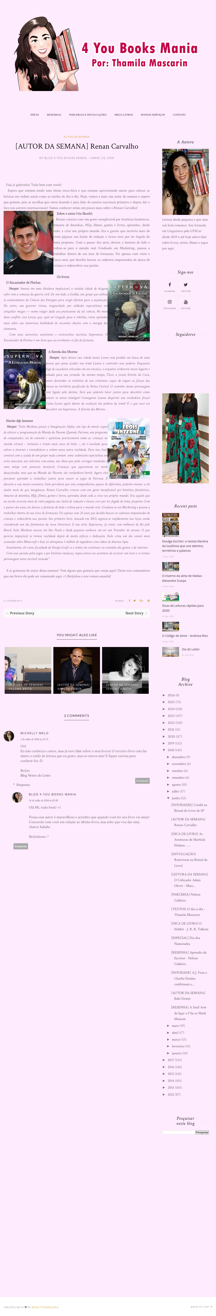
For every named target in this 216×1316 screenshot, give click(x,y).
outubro (177, 771)
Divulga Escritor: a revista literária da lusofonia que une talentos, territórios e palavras (185, 546)
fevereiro (178, 1046)
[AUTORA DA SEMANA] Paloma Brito (26, 687)
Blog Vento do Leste (35, 775)
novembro (179, 764)
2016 (171, 1067)
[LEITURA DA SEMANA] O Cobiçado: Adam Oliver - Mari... (189, 880)
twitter (186, 287)
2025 (171, 702)
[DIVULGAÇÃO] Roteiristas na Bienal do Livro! (189, 860)
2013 (171, 1087)
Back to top (201, 1306)
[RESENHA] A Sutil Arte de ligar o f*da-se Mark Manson (188, 1013)
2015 (171, 1073)
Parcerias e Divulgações (88, 114)
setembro (178, 777)
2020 (171, 736)
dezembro (178, 757)
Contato (179, 114)
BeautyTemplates (45, 1307)
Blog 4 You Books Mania (52, 794)
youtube (185, 304)
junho (176, 798)
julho (175, 791)
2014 (171, 1080)
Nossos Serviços (153, 114)
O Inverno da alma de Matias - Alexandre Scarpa (182, 578)
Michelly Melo (34, 733)
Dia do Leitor (191, 649)
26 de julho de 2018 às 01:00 (43, 800)
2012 (171, 1094)
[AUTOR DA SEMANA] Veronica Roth (122, 687)
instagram (170, 304)
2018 (171, 750)
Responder (142, 780)
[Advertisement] (189, 1217)
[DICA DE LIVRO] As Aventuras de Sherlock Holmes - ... (188, 840)
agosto (176, 784)
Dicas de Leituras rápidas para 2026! (183, 608)
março (176, 1039)
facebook (169, 287)
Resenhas (54, 114)
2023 (171, 715)
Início (34, 114)
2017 (171, 1060)
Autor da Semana (77, 136)
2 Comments (13, 600)
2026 (171, 695)
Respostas (23, 784)
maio (175, 1025)
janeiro (177, 1053)
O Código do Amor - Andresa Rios (185, 636)
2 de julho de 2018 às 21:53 (34, 739)
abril (175, 1032)
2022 (171, 722)
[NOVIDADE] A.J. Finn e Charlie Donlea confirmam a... (189, 978)
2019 (171, 743)
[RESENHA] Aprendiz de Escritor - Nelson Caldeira (189, 958)
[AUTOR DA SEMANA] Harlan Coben (74, 687)
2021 (171, 729)
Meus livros (124, 114)
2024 (171, 709)
